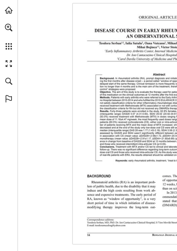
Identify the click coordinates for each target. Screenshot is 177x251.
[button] (8, 27)
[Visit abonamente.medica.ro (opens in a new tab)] (8, 10)
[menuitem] (8, 36)
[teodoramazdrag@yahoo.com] (110, 225)
